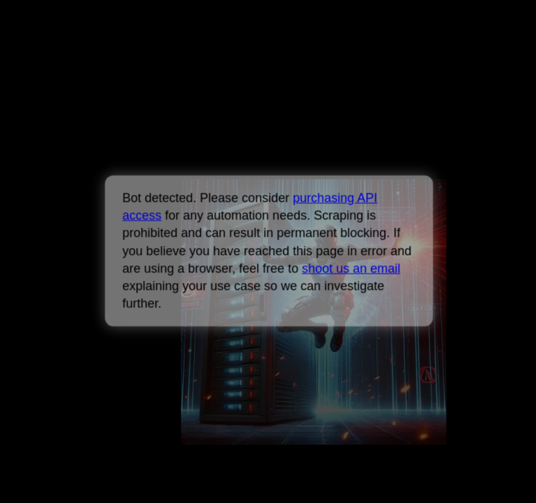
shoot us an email (351, 268)
